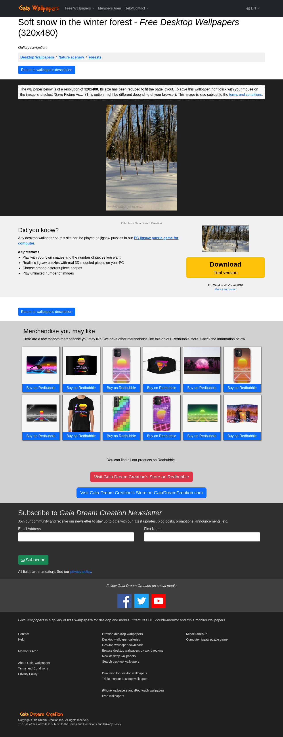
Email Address (29, 529)
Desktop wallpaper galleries (121, 639)
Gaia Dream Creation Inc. (47, 720)
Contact (23, 634)
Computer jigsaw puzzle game (207, 639)
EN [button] (252, 8)
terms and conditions (245, 94)
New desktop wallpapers (119, 656)
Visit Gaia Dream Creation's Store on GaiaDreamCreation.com (141, 492)
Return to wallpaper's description (46, 70)
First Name (152, 529)
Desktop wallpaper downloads (122, 645)
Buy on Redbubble (40, 388)
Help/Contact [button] (135, 8)
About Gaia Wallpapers (34, 663)
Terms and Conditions (33, 668)
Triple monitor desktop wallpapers (125, 679)
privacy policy (80, 571)
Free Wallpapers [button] (78, 8)
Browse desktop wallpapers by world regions (132, 650)
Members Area (109, 8)
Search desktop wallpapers (120, 661)
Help (21, 639)
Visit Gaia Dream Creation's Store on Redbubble (141, 476)
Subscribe (33, 559)
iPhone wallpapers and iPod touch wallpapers (133, 690)
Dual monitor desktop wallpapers (124, 673)
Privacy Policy (27, 674)
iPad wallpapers (113, 696)
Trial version (225, 268)
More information (225, 289)
